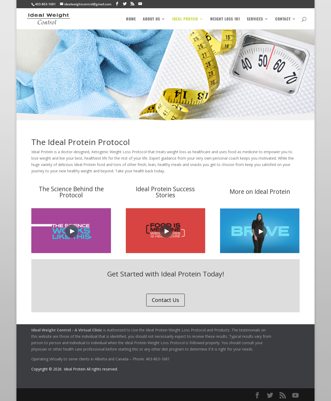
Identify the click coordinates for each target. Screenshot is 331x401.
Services (255, 19)
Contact (283, 19)
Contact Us (165, 300)
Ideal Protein (185, 19)
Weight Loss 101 (225, 19)
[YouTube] (140, 4)
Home (131, 19)
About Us (151, 19)
